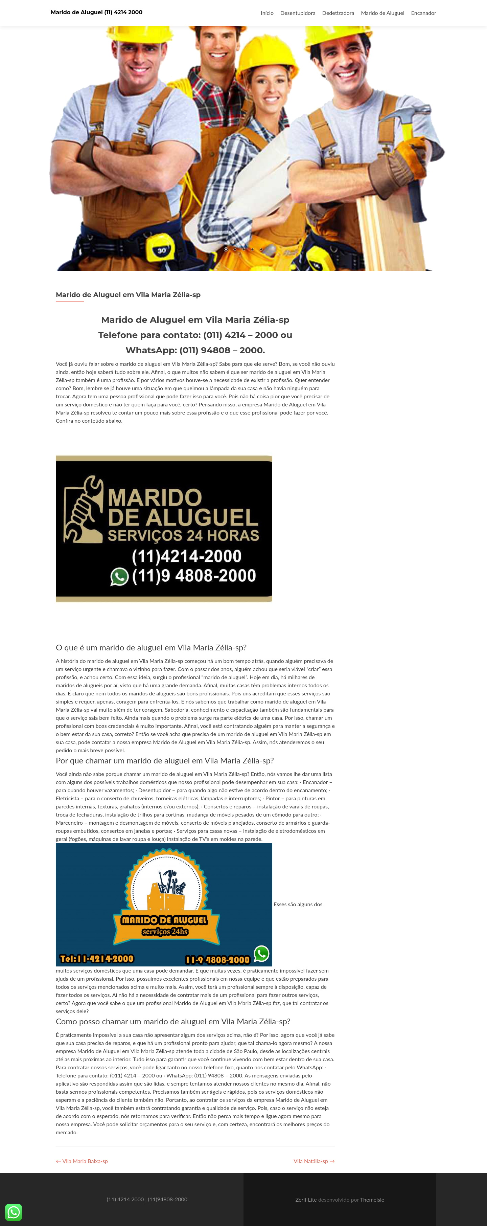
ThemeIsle (372, 1199)
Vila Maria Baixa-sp (82, 1161)
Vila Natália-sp (314, 1161)
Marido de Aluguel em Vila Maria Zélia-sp (128, 295)
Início (267, 12)
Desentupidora (298, 12)
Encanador (423, 12)
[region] (243, 135)
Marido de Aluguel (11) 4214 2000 (96, 12)
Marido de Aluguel (382, 12)
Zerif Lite (307, 1199)
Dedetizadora (338, 12)
